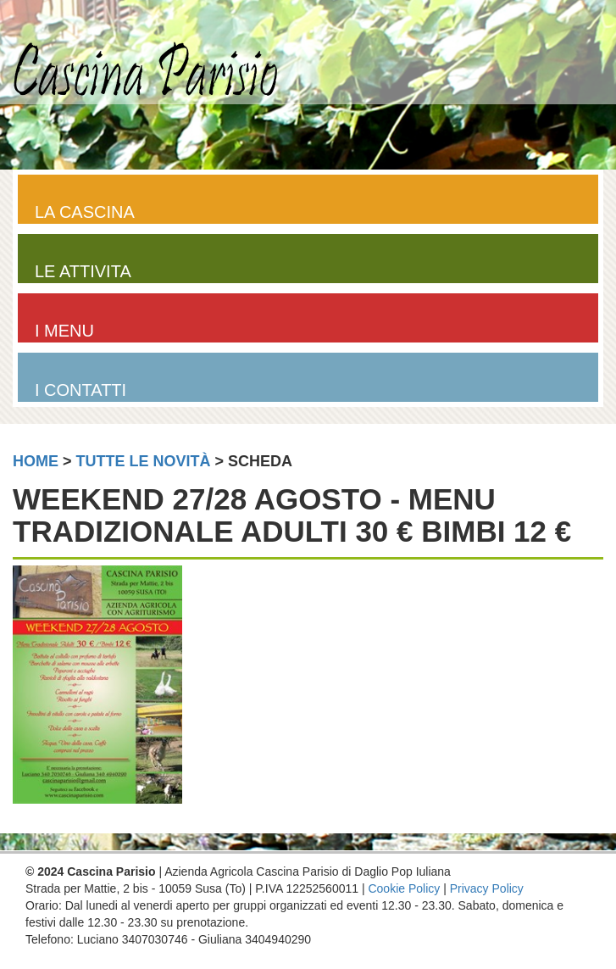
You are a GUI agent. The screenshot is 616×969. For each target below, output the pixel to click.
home (35, 461)
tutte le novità (143, 461)
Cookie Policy (404, 888)
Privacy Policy (487, 888)
